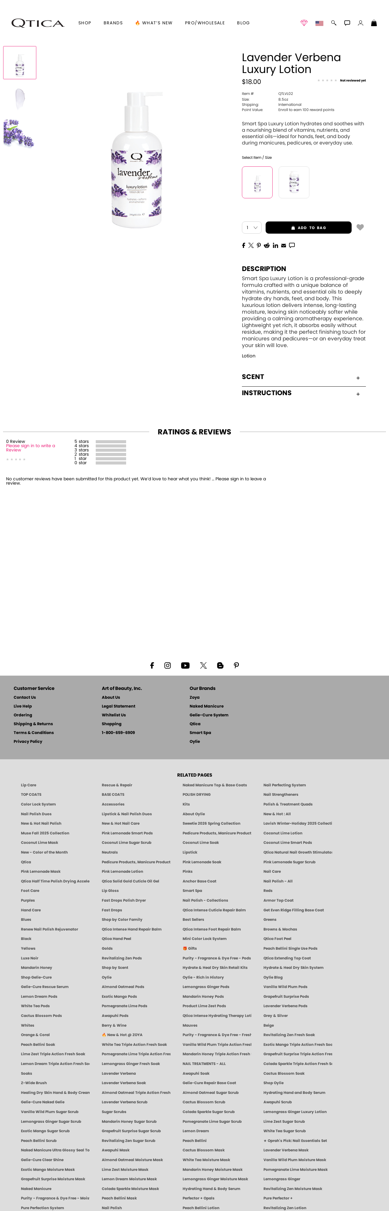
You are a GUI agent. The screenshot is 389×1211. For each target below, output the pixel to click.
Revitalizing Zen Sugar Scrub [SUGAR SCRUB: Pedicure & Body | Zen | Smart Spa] (128, 1141)
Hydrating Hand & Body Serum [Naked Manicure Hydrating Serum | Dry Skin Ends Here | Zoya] (211, 1189)
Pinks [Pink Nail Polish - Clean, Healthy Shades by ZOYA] (188, 871)
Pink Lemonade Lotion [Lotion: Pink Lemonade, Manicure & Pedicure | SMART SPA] (122, 871)
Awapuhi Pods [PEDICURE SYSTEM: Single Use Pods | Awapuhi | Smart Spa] (115, 1016)
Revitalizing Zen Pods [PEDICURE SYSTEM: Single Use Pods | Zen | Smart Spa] (122, 958)
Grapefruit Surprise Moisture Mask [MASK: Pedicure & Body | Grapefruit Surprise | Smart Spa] (53, 1179)
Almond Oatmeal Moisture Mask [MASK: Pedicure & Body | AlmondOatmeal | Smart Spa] (132, 1160)
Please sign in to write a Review (30, 448)
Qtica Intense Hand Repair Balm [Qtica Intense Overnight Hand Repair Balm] (132, 929)
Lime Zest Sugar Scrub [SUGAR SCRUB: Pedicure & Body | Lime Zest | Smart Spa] (284, 1121)
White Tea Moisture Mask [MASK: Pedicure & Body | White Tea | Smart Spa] (206, 1160)
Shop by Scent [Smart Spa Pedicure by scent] (115, 967)
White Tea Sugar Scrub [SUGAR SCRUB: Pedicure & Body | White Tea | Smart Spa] (284, 1131)
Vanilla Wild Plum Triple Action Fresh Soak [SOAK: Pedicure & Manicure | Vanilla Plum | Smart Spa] (217, 1044)
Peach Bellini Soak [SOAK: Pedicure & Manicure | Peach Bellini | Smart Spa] (38, 1044)
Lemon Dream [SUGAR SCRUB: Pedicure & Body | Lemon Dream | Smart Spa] (196, 1131)
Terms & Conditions (34, 733)
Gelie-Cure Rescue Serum (45, 987)
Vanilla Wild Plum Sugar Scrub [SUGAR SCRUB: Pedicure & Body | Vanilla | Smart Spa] (49, 1112)
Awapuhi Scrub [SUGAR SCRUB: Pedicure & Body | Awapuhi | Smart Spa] (277, 1102)
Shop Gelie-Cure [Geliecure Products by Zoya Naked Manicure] (36, 977)
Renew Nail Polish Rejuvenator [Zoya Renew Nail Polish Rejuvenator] (49, 929)
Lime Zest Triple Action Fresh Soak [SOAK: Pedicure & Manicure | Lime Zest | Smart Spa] (53, 1054)
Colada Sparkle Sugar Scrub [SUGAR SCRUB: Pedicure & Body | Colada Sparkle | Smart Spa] (209, 1112)
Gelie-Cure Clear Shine (42, 1160)
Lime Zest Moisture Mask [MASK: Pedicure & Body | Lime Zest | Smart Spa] (125, 1169)
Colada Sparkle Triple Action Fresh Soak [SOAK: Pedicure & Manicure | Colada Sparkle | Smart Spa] (297, 1064)
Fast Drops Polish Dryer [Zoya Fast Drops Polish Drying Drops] (124, 900)
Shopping (112, 724)
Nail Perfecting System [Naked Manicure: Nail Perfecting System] (284, 785)
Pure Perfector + (278, 1198)
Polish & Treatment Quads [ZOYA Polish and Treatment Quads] (288, 804)
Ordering (23, 715)
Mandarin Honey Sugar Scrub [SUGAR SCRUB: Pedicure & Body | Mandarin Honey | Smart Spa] (129, 1121)
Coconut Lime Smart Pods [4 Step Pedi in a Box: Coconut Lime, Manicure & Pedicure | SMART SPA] (287, 842)
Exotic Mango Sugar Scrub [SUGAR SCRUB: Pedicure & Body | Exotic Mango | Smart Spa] (45, 1131)
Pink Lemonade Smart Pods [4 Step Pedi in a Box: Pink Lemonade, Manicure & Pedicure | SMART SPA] (127, 833)
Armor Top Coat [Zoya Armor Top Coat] (278, 900)
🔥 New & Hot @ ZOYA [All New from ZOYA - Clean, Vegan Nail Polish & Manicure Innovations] (122, 1035)
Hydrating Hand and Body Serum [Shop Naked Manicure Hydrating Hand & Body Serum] (294, 1092)
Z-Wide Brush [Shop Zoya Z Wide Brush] (34, 1083)
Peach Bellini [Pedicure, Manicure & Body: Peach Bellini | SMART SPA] (195, 1141)
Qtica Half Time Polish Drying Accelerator (55, 881)
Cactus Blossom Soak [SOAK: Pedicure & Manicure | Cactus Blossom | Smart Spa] (284, 1073)
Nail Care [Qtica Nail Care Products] (272, 871)
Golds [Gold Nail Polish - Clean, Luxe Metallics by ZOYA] (107, 948)
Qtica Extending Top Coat (287, 958)
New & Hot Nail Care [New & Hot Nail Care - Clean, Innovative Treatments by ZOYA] (120, 823)
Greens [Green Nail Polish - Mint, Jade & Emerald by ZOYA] (270, 919)
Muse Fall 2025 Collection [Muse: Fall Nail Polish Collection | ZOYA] (45, 833)
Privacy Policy (28, 742)
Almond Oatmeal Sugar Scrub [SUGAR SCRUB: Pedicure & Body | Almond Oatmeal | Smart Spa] (211, 1092)
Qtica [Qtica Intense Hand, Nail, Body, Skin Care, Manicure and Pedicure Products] (26, 862)
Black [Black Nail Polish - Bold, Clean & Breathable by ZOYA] (26, 939)
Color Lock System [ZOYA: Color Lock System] (38, 804)
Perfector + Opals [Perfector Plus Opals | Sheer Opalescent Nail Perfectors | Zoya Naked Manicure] (199, 1198)
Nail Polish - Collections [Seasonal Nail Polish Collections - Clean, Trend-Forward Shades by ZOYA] (205, 900)
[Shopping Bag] (374, 23)
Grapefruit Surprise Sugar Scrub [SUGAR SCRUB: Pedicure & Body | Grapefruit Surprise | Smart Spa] (131, 1131)
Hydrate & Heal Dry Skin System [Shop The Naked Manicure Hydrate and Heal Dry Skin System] (293, 967)
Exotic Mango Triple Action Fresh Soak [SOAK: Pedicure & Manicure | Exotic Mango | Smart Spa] (297, 1044)
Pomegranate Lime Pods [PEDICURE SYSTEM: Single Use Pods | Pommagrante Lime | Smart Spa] (124, 1006)
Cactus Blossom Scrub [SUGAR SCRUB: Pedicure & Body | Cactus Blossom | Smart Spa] (204, 1102)
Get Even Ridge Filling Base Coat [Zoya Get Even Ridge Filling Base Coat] (293, 910)
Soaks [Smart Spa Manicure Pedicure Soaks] (26, 1073)
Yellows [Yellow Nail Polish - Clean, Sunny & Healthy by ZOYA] (28, 948)
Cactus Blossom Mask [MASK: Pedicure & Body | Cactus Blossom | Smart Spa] (204, 1150)
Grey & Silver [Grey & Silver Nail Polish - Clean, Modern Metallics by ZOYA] (275, 1016)
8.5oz (265, 99)
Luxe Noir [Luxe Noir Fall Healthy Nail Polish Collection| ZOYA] (29, 958)
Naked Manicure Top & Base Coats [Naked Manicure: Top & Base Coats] (215, 785)
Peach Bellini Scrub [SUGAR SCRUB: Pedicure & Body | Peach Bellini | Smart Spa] (39, 1141)
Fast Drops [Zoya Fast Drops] (112, 910)
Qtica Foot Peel (277, 939)
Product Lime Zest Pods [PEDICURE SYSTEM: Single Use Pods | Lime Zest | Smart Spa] (204, 1006)
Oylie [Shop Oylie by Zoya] (107, 977)
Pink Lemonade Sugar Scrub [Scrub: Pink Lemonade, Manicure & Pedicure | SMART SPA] (289, 862)
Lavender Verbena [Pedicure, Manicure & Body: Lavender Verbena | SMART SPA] (119, 1073)
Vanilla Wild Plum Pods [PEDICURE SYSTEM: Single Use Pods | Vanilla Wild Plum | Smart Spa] (285, 987)
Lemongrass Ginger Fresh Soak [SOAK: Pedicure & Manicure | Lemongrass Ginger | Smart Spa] (131, 1064)
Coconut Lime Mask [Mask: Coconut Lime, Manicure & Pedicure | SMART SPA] (39, 842)
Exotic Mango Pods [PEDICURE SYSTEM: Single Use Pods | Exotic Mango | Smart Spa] (119, 996)
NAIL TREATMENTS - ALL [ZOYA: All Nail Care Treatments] (204, 1064)
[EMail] (283, 245)
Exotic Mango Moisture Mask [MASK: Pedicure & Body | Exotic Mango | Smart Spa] (48, 1169)
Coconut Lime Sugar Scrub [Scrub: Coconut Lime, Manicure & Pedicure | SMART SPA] (126, 842)
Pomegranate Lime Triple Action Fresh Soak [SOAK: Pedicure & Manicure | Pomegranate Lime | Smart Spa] (136, 1054)
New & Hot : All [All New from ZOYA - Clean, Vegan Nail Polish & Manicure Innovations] (277, 814)
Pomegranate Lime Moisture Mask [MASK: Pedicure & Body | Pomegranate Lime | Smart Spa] (295, 1169)
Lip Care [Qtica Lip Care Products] (28, 785)
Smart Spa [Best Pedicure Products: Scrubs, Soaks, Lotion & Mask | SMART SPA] (192, 891)
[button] (38, 23)
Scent (301, 377)
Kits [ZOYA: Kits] (186, 804)
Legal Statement (118, 706)
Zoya (195, 698)
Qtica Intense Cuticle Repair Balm (214, 910)
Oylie (195, 742)
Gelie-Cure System (209, 715)
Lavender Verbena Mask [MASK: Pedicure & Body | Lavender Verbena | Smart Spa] (285, 1150)
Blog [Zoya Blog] (243, 23)
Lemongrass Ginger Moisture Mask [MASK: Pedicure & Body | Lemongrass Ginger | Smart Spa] (215, 1179)
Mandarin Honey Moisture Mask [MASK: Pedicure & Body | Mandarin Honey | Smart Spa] (213, 1169)
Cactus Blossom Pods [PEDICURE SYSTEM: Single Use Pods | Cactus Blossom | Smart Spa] (41, 1016)
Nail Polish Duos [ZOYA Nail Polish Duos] (36, 814)
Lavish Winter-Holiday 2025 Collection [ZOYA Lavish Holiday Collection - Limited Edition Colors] (297, 823)
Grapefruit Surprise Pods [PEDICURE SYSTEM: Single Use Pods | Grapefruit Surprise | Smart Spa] (286, 996)
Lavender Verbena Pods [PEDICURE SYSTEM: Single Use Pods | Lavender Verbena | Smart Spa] (285, 1006)
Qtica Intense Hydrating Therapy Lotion (217, 1016)
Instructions (301, 393)
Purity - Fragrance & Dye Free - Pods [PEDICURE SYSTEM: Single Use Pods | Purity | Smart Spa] (217, 958)
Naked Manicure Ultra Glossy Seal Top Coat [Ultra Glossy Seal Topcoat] (55, 1150)
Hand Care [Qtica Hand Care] (31, 910)
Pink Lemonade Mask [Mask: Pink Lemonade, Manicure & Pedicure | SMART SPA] (40, 871)
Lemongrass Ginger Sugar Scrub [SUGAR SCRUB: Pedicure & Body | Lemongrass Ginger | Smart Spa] (51, 1121)
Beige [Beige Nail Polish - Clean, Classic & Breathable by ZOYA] (268, 1025)
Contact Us (25, 698)
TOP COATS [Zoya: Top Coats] (31, 794)
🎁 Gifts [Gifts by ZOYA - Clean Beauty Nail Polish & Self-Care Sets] (190, 948)
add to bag (296, 228)
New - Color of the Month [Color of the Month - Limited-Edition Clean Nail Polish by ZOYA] (44, 852)
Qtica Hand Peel (116, 939)
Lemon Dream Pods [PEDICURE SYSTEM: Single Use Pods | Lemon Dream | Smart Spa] (39, 996)
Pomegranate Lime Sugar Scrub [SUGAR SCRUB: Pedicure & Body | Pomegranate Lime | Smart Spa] (212, 1121)
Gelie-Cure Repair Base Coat (209, 1083)
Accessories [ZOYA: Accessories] (113, 804)
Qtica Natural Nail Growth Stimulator (297, 852)
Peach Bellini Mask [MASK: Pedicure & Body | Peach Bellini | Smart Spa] (119, 1198)
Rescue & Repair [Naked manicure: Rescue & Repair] (117, 785)
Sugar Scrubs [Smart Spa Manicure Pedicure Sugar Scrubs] (114, 1112)
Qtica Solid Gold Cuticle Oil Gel (130, 881)
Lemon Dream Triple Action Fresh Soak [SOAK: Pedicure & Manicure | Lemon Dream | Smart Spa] (55, 1064)
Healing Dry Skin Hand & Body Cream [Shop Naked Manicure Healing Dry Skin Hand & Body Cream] (55, 1092)
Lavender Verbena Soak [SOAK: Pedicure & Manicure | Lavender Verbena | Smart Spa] (124, 1083)
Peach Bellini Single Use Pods (290, 948)
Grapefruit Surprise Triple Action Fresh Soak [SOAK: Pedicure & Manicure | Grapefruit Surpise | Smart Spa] (297, 1054)
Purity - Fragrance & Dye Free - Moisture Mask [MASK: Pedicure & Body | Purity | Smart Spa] (55, 1198)
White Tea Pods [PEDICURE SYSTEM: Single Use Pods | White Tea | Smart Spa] (35, 1006)
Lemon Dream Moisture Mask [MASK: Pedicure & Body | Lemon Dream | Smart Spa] (129, 1179)
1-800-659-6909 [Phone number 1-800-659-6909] (118, 733)
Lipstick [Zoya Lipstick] (190, 852)
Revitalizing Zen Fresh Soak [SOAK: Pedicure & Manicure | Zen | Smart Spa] (289, 1035)
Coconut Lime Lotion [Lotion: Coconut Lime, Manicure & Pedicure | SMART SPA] (282, 833)
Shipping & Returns (33, 724)
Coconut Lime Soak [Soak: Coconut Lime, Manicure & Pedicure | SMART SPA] (201, 842)
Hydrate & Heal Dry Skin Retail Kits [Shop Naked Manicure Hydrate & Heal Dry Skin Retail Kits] (215, 967)
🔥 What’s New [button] (154, 23)
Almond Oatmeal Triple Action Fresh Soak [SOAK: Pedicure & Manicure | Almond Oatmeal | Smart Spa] (136, 1092)
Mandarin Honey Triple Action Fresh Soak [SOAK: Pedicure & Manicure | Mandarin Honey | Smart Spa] (217, 1054)
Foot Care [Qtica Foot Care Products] (30, 891)
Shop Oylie (273, 1083)
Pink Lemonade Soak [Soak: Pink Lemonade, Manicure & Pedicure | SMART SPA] (202, 862)
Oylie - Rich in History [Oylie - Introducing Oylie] (203, 977)
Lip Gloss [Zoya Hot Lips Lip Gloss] (110, 891)
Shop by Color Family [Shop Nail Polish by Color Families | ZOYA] (122, 919)
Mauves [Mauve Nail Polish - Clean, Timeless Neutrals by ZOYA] (190, 1025)
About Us (111, 698)
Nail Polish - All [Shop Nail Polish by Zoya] (278, 881)
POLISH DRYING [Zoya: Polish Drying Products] (197, 794)
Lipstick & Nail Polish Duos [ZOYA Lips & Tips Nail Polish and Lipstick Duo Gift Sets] (127, 814)
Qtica (195, 724)
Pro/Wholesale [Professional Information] (205, 23)
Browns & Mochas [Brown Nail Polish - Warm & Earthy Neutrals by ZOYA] (280, 929)
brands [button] (113, 23)
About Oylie (194, 814)
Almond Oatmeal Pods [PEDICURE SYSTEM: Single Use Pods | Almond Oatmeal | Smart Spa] (123, 987)
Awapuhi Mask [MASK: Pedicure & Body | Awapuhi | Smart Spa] (115, 1150)
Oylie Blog (273, 977)
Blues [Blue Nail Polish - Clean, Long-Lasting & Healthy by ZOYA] (26, 919)
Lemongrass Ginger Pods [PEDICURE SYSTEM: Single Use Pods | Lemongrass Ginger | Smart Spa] (206, 987)
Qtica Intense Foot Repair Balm (212, 929)
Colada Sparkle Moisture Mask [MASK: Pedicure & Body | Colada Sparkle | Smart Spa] (130, 1189)
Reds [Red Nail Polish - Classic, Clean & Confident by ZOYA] (268, 891)
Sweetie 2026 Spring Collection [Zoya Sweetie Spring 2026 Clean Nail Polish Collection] (211, 823)
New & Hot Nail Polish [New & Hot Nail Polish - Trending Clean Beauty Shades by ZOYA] (41, 823)
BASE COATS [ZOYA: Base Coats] (113, 794)
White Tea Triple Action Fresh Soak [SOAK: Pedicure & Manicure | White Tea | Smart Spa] (134, 1044)
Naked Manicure (207, 706)
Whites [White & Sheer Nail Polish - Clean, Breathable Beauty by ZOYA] (27, 1025)
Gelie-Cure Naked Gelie (42, 1102)
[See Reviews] (341, 80)
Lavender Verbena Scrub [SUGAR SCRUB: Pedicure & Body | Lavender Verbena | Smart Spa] (124, 1102)
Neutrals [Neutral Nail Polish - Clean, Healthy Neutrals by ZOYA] (110, 852)
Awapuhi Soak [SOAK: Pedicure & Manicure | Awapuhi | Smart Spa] (196, 1073)
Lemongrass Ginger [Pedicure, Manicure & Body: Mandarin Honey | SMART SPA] (281, 1179)
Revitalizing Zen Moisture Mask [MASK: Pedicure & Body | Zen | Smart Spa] (292, 1189)
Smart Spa (200, 733)
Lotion (249, 356)
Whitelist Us (114, 715)
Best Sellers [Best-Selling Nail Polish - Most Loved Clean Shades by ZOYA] (193, 919)
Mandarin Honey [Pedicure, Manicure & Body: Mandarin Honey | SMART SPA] (36, 967)
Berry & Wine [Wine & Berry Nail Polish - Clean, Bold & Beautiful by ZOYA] (114, 1025)
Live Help (23, 706)
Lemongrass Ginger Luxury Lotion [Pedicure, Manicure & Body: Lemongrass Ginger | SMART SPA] (295, 1112)
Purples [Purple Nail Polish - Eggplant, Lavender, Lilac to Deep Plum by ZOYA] (28, 900)
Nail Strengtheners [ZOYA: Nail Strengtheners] (280, 794)
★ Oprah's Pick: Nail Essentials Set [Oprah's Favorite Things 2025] (295, 1141)
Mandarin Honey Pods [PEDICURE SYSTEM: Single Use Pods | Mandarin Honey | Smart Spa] (203, 996)
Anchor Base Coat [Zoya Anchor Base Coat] (199, 881)
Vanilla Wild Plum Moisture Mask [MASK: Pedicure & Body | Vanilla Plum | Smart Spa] (294, 1160)
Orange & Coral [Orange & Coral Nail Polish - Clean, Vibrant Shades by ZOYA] (35, 1035)
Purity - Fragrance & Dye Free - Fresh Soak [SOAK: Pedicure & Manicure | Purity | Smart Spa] (217, 1035)
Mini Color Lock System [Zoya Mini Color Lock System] (205, 939)
